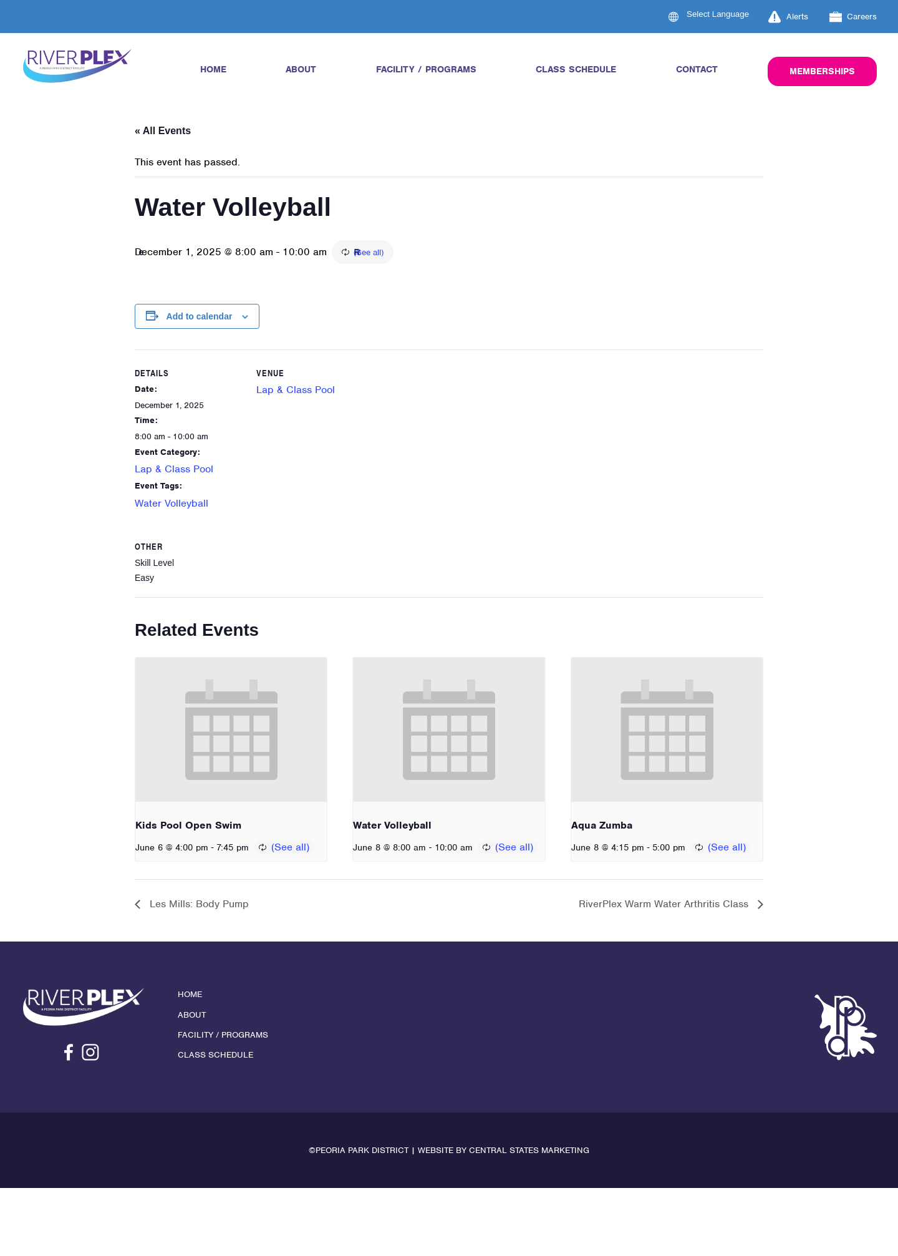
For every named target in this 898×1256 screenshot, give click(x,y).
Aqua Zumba (601, 828)
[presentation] (231, 732)
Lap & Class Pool (174, 470)
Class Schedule (576, 69)
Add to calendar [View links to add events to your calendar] (200, 318)
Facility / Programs (426, 69)
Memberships (822, 71)
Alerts (788, 17)
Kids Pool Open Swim (188, 828)
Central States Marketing (529, 1154)
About (301, 69)
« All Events (163, 130)
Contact (697, 69)
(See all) (439, 253)
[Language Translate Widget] (725, 14)
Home (213, 69)
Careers (853, 17)
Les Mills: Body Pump (198, 907)
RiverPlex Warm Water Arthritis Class (665, 907)
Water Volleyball (171, 504)
